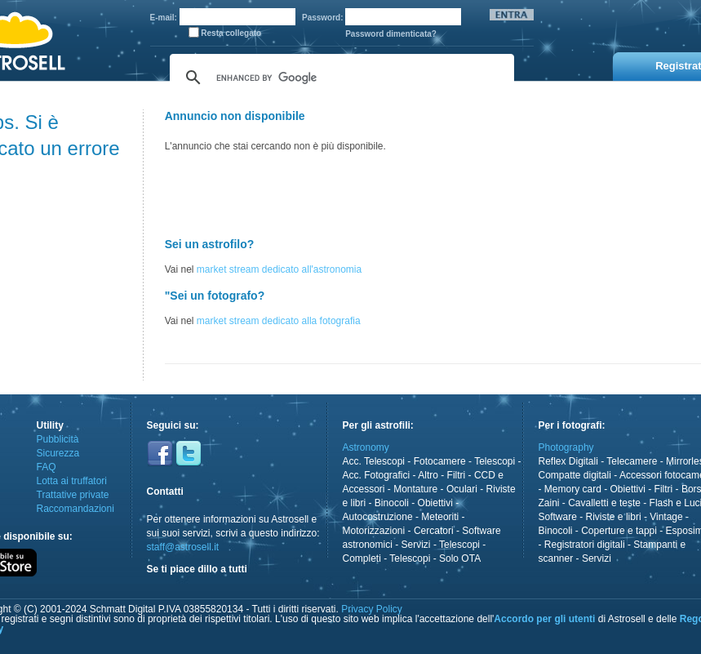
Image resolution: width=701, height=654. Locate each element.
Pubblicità (58, 439)
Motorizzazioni (374, 530)
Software (558, 517)
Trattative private (73, 495)
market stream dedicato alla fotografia (279, 321)
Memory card (572, 489)
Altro (428, 475)
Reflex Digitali (568, 461)
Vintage (666, 517)
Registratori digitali (584, 544)
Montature (415, 489)
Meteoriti (440, 517)
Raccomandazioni (75, 508)
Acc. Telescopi (374, 461)
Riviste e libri (613, 517)
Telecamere (631, 461)
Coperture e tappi (619, 530)
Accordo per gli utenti (544, 619)
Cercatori (434, 530)
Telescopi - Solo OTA (435, 558)
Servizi (416, 544)
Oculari (461, 489)
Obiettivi (435, 503)
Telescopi (494, 461)
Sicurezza (58, 453)
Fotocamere (440, 461)
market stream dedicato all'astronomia (279, 269)
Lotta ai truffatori (72, 481)
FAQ (46, 467)
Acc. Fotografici (376, 475)
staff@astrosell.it (183, 547)
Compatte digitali (575, 475)
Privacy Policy (371, 609)
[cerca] (339, 77)
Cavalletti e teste (604, 503)
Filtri (456, 475)
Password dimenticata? (391, 33)
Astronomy (366, 447)
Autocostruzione (378, 517)
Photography (566, 447)
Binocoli (392, 503)
